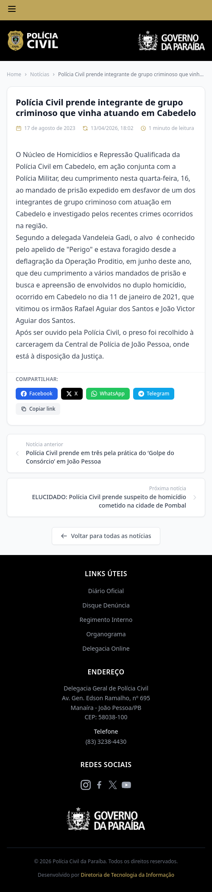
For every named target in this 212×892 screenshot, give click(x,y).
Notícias (39, 74)
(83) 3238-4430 (106, 741)
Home (14, 74)
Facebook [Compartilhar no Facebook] (37, 393)
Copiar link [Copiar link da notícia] (38, 408)
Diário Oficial (106, 591)
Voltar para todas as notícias (106, 536)
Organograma (106, 634)
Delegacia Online (105, 648)
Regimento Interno (106, 620)
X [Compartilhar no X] (72, 393)
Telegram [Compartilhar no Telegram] (153, 393)
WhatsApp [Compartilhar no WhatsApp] (108, 393)
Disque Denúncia (106, 605)
